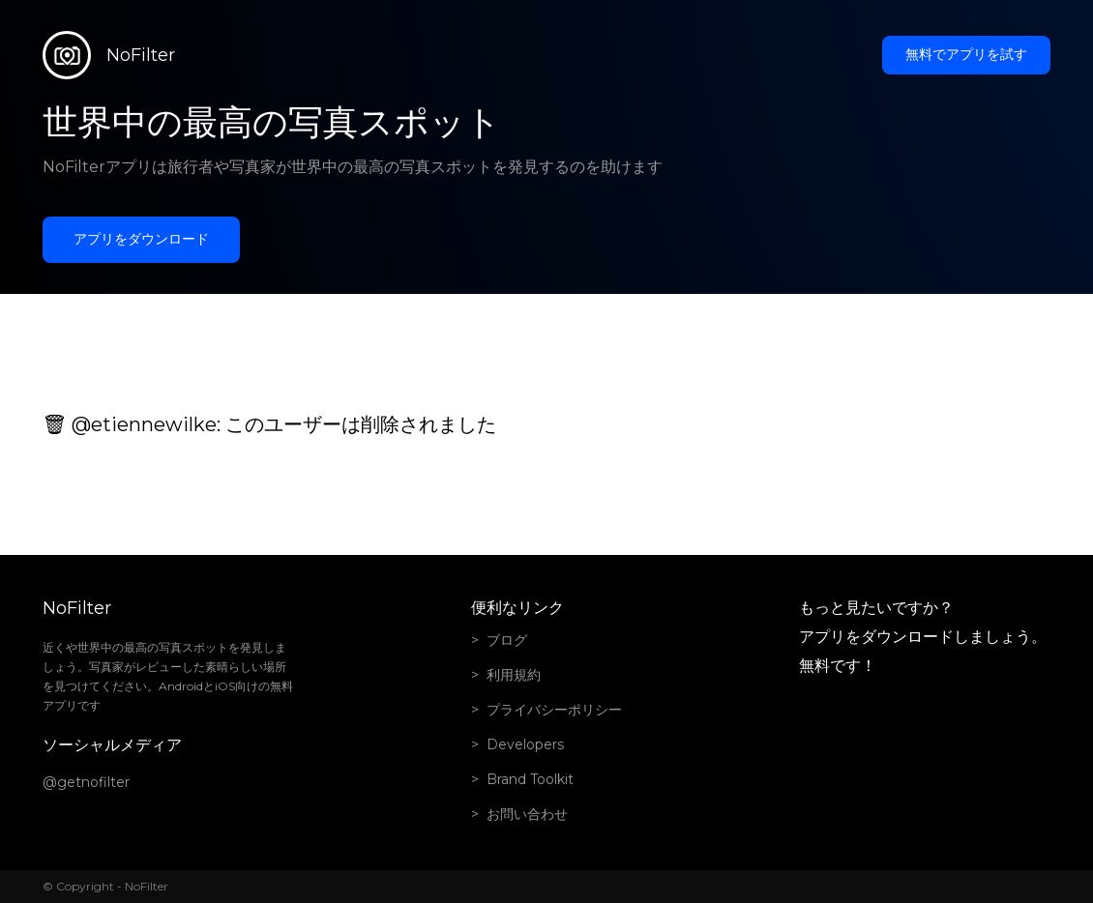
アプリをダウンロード (141, 239)
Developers (525, 744)
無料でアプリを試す (966, 54)
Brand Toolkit (530, 779)
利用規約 (514, 675)
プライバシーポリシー (554, 709)
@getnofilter (86, 782)
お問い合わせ (527, 814)
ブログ (507, 640)
